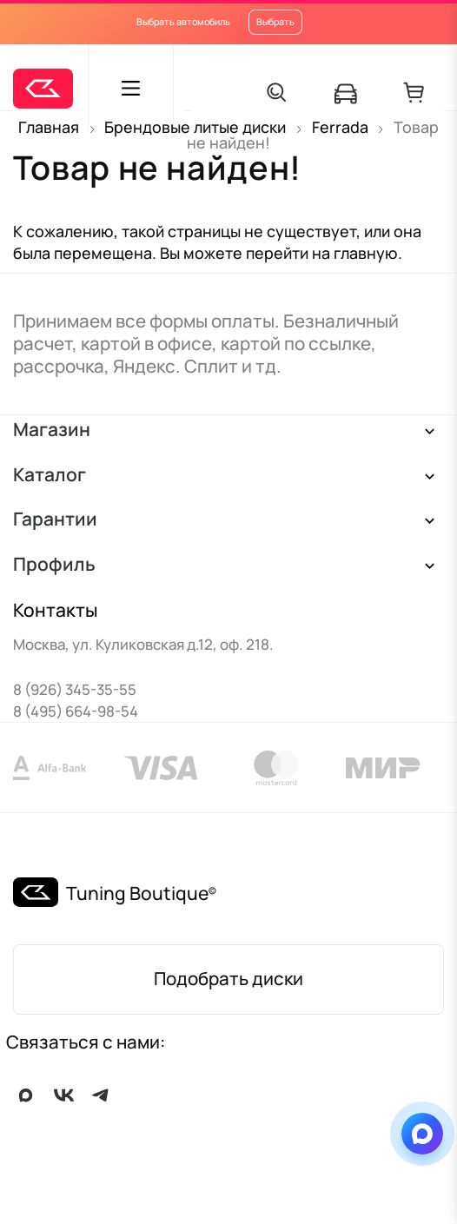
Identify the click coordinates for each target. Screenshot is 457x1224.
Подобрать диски (228, 978)
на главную (355, 252)
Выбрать (275, 22)
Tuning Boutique (137, 893)
